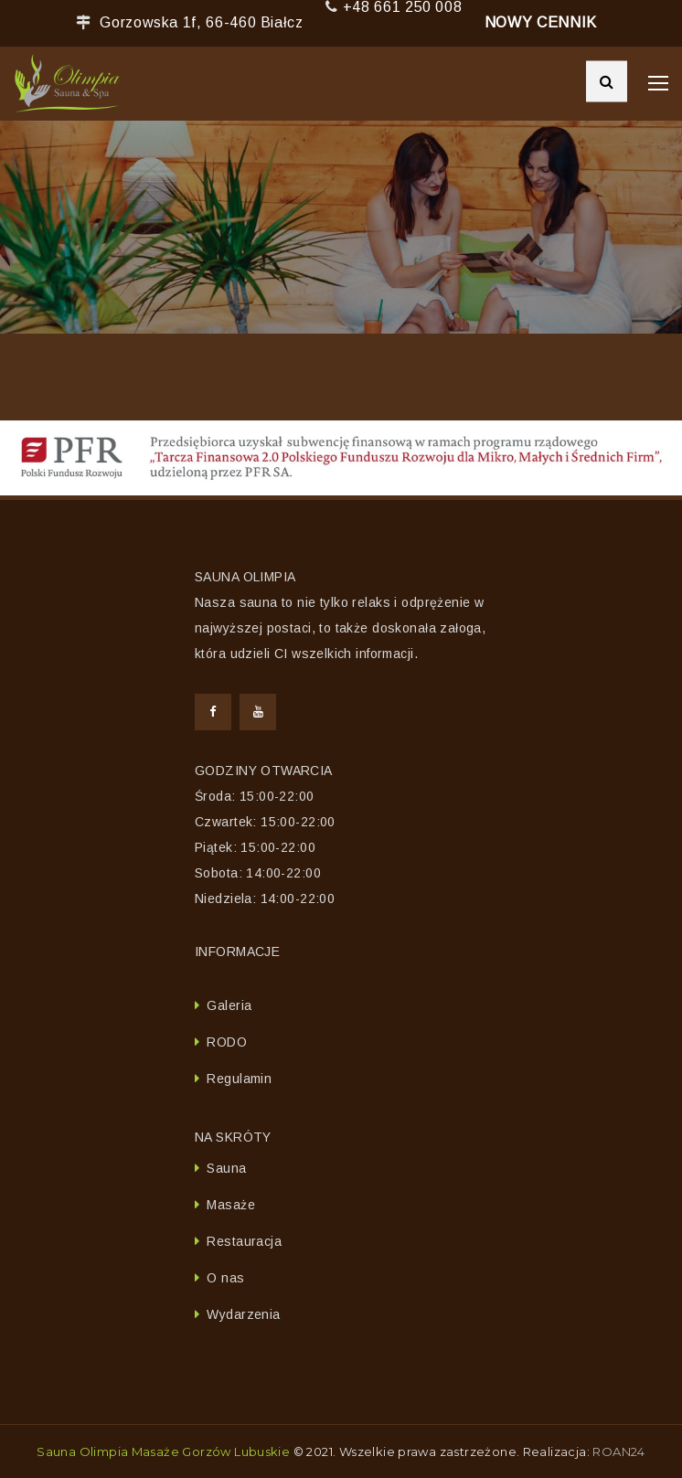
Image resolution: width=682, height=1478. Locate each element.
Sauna (226, 1168)
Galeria (229, 1005)
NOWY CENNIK (541, 22)
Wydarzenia (243, 1314)
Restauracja (244, 1241)
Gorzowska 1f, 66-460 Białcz (201, 22)
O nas (225, 1278)
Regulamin (239, 1078)
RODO (227, 1042)
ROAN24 (618, 1451)
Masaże (231, 1204)
